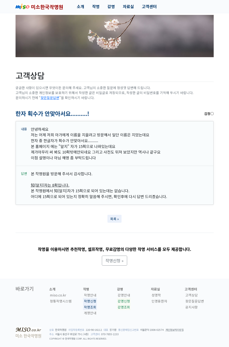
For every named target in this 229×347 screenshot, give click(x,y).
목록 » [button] (114, 218)
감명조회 (124, 307)
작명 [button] (96, 6)
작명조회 (90, 307)
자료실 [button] (128, 6)
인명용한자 (159, 301)
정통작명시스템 (61, 301)
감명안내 (124, 295)
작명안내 (90, 295)
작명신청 (90, 301)
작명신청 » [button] (114, 261)
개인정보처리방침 (174, 330)
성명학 (156, 295)
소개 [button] (80, 6)
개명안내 (90, 313)
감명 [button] (111, 6)
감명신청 (124, 301)
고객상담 (191, 295)
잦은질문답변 (50, 97)
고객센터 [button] (149, 6)
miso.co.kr (58, 295)
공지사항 (191, 307)
